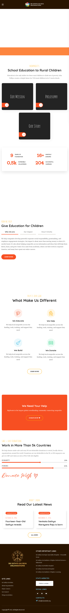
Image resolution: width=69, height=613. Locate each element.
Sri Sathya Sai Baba (7, 582)
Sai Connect (5, 592)
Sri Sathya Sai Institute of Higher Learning (48, 572)
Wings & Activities (7, 595)
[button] (8, 256)
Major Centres (6, 589)
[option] (18, 521)
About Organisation (7, 585)
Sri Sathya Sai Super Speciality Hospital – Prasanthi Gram (51, 556)
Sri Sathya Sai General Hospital (45, 569)
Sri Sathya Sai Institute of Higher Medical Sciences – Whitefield (51, 561)
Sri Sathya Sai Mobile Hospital (44, 566)
